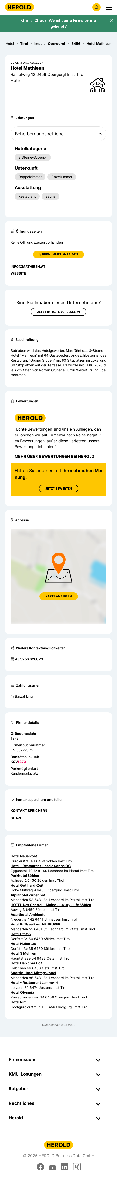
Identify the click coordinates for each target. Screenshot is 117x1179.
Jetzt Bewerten (58, 488)
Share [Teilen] (16, 818)
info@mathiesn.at (28, 266)
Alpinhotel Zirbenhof (28, 895)
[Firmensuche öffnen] (96, 7)
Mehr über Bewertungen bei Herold (54, 456)
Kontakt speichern (29, 810)
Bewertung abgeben (27, 62)
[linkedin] (64, 1166)
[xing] (77, 1166)
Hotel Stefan (21, 934)
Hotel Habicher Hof (26, 963)
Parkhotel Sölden (25, 875)
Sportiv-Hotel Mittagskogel (33, 973)
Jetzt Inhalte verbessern (58, 312)
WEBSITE (18, 273)
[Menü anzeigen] (109, 7)
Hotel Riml (19, 1002)
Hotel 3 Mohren (23, 953)
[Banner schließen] (111, 21)
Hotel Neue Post (24, 856)
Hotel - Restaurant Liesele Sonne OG (41, 866)
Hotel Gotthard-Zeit (27, 885)
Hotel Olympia (22, 992)
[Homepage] (19, 7)
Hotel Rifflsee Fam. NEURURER (35, 924)
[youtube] (52, 1166)
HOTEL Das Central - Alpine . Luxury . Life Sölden (51, 905)
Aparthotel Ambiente (28, 914)
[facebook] (40, 1166)
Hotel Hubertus (23, 944)
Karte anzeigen (58, 596)
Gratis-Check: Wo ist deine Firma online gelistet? (58, 23)
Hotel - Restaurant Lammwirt (34, 982)
